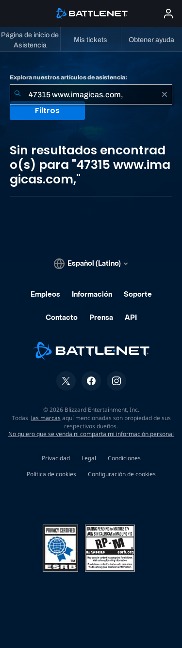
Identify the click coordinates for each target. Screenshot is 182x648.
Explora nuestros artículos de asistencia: (68, 77)
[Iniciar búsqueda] (17, 94)
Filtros (47, 110)
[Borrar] (164, 94)
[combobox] (91, 94)
